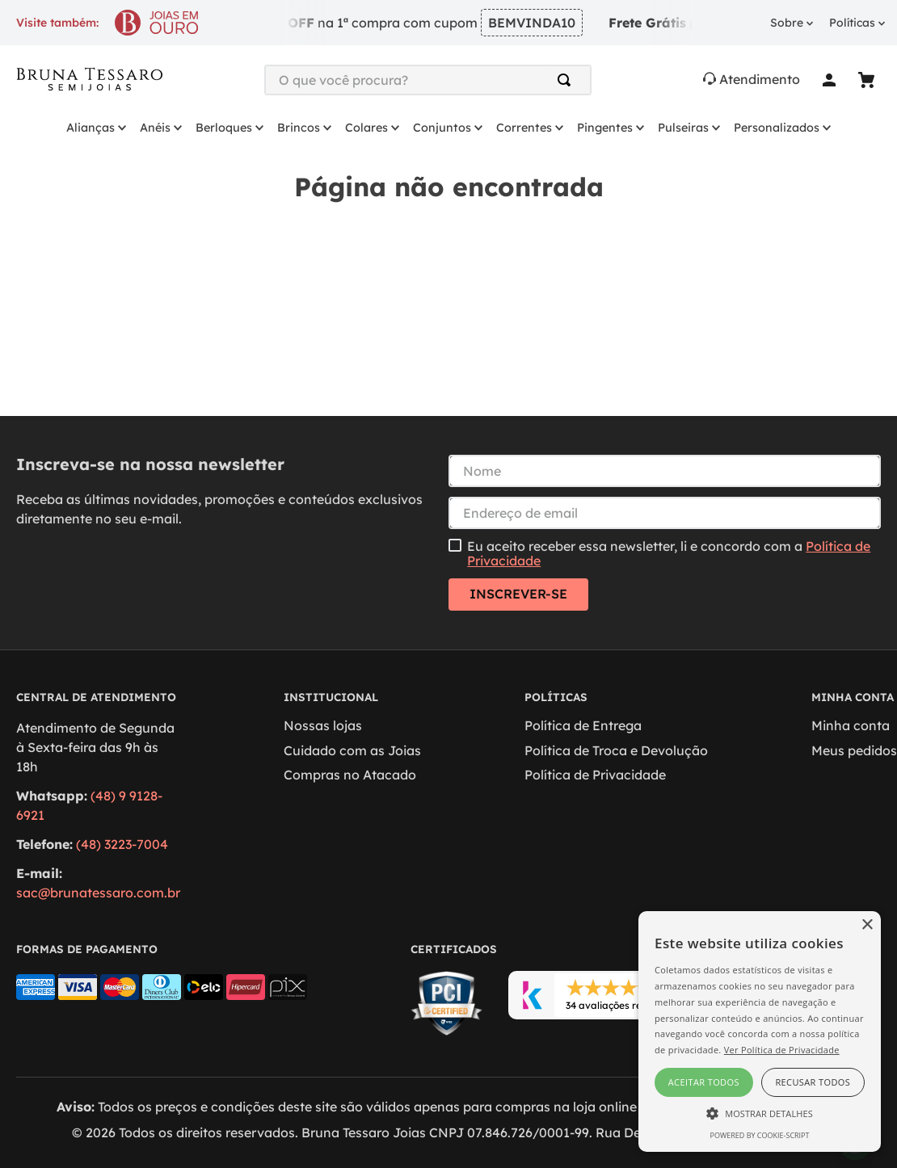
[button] (760, 1112)
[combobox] (428, 80)
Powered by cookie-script (760, 1135)
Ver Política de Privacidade (782, 1050)
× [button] (867, 925)
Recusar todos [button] (812, 1082)
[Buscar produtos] (567, 80)
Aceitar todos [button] (703, 1082)
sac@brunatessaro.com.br (98, 892)
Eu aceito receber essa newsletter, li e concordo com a (668, 554)
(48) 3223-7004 (122, 844)
